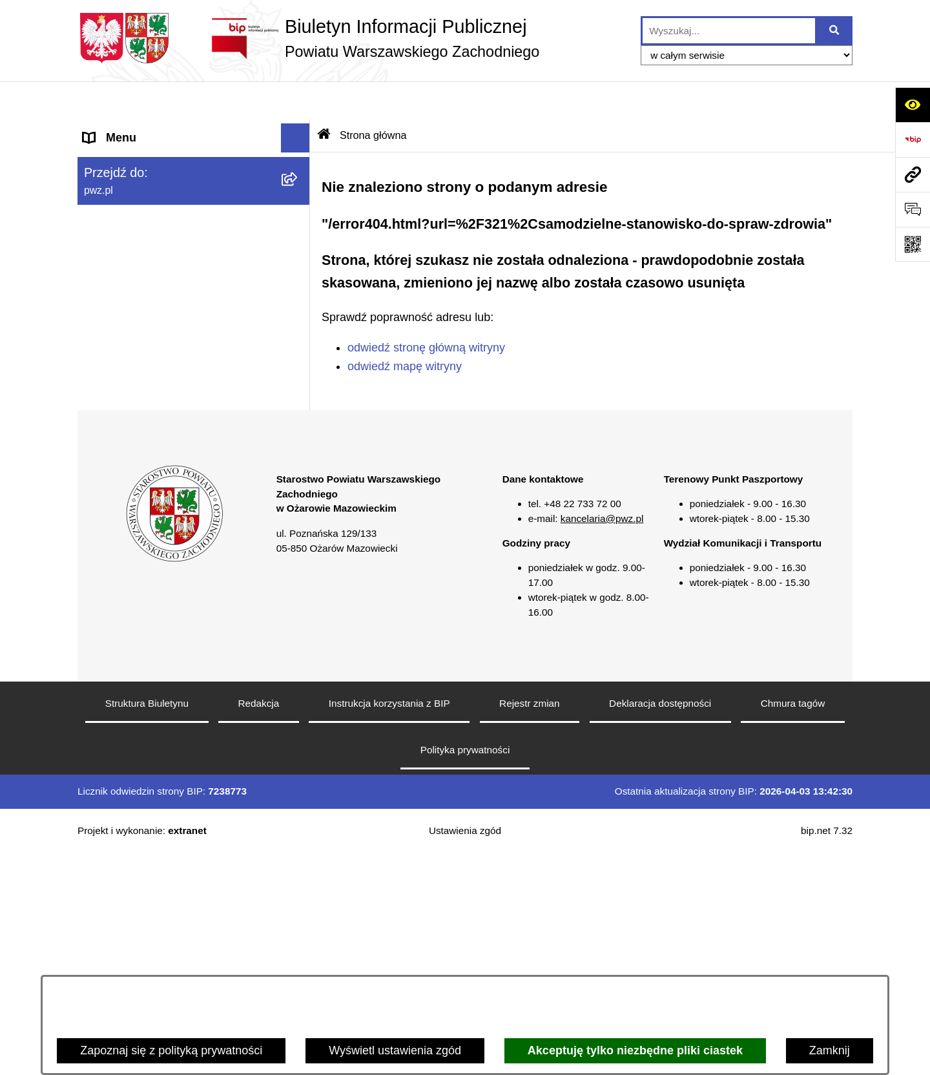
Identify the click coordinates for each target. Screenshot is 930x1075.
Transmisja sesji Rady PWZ (154, 536)
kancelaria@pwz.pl (602, 740)
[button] (298, 159)
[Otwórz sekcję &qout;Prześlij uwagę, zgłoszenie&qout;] (912, 209)
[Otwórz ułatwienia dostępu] (912, 104)
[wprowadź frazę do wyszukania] (729, 30)
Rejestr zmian (529, 924)
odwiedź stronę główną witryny (426, 310)
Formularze (112, 507)
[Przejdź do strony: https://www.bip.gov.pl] (912, 139)
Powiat (100, 158)
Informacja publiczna (136, 419)
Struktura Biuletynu (147, 924)
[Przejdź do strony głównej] (308, 38)
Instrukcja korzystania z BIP (389, 924)
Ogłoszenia (112, 245)
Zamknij (829, 1050)
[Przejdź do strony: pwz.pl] (912, 174)
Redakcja (259, 924)
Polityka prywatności (465, 971)
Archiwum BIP (119, 565)
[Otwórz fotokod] (912, 244)
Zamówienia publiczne (140, 274)
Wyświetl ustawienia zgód (395, 1050)
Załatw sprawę (120, 216)
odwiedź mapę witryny (404, 328)
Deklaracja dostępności (660, 924)
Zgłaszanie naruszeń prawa (154, 332)
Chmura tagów (793, 924)
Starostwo (109, 187)
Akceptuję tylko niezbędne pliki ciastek (635, 1050)
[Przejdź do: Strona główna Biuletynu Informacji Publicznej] (324, 97)
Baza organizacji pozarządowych (168, 361)
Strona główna (120, 129)
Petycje (102, 449)
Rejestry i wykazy (128, 478)
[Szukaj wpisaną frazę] (834, 30)
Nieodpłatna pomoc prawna (154, 390)
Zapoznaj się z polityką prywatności (171, 1050)
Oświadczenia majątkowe (148, 303)
